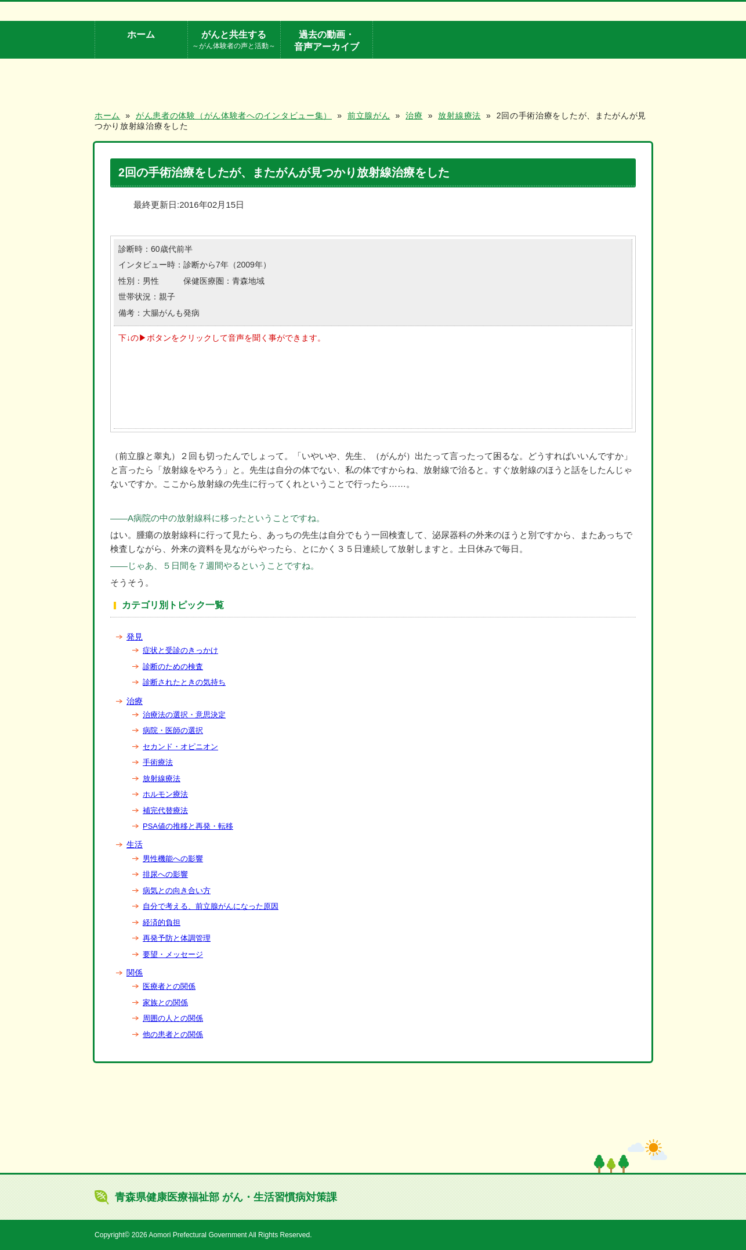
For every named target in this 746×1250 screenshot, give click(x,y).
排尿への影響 (165, 874)
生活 (134, 844)
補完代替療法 (165, 810)
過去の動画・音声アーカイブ (326, 40)
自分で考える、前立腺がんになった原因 (210, 906)
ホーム (141, 34)
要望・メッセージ (173, 954)
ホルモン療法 (165, 794)
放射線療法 (161, 778)
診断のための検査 (173, 666)
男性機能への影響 (173, 858)
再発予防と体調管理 (177, 938)
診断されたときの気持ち (184, 682)
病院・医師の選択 (173, 730)
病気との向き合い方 (177, 890)
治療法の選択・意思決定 (184, 714)
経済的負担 (161, 922)
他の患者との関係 (173, 1034)
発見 (134, 636)
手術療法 (158, 762)
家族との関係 (165, 1002)
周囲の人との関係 (173, 1018)
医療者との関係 (169, 986)
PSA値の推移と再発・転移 (188, 826)
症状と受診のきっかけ (180, 650)
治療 (134, 701)
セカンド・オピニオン (180, 746)
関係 (134, 972)
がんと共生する (233, 40)
